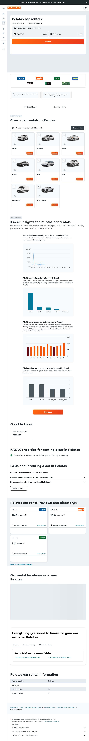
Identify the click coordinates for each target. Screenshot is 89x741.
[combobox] (18, 23)
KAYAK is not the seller (49, 727)
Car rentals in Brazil (49, 707)
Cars (21, 707)
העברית (62, 2)
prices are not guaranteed (51, 721)
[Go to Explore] (3, 29)
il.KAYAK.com (14, 707)
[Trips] (3, 43)
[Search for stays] (3, 18)
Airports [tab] (16, 645)
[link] (48, 412)
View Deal (30, 153)
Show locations (41, 525)
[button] (86, 2)
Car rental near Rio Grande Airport (60, 657)
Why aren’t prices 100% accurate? (49, 735)
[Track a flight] (3, 33)
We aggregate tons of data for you (49, 731)
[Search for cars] (3, 23)
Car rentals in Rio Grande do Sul (66, 707)
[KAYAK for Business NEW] (3, 37)
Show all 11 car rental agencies (21, 564)
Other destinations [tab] (45, 645)
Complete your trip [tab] (29, 645)
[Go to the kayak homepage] (14, 8)
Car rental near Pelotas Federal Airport (27, 657)
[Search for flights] (3, 14)
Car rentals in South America (33, 707)
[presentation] (76, 503)
